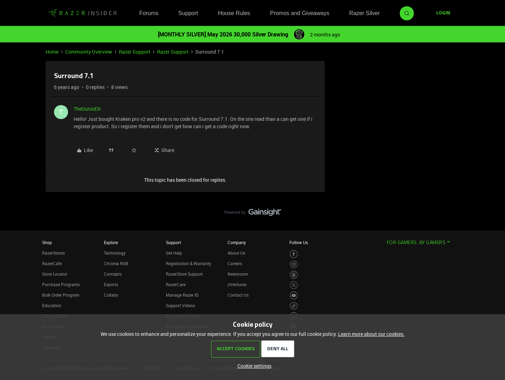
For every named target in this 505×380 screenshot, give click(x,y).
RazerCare (176, 284)
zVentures (237, 284)
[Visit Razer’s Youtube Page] (293, 295)
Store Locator (54, 274)
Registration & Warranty (188, 263)
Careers (235, 263)
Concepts (113, 274)
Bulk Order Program (60, 295)
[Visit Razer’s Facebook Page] (293, 254)
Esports (111, 284)
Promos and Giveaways (299, 13)
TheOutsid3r (87, 108)
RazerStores (53, 253)
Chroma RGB (116, 263)
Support (188, 13)
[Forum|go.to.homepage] (82, 13)
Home (52, 51)
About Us (236, 253)
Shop (47, 242)
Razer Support (134, 51)
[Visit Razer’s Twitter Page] (293, 285)
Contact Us (238, 295)
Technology (115, 253)
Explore (111, 242)
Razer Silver (364, 13)
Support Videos (180, 305)
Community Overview (88, 51)
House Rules (234, 13)
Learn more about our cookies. (371, 334)
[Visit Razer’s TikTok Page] (293, 306)
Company (237, 242)
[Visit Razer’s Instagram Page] (293, 264)
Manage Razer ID (182, 295)
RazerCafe (52, 263)
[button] (443, 13)
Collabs (111, 295)
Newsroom (238, 274)
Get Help (174, 253)
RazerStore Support (184, 274)
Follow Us (298, 242)
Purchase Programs (61, 284)
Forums (148, 13)
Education (51, 305)
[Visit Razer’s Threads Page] (293, 274)
